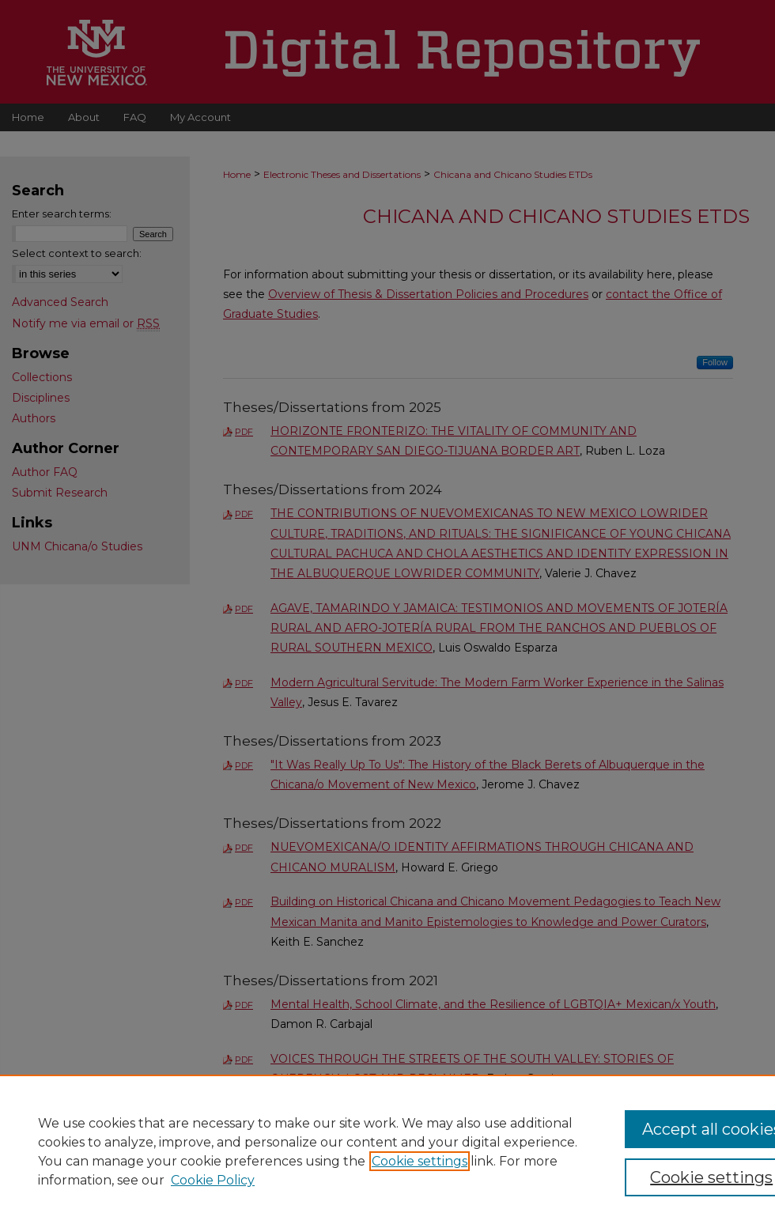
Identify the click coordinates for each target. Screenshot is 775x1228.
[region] (387, 1151)
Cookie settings (419, 1161)
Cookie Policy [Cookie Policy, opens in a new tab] (213, 1180)
